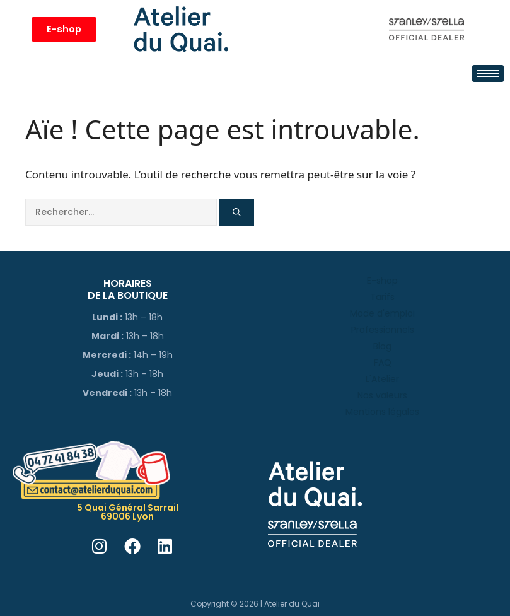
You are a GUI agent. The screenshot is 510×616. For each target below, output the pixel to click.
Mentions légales (382, 411)
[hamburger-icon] (488, 73)
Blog (382, 346)
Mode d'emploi (382, 313)
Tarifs (382, 297)
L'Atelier (382, 379)
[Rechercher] (236, 212)
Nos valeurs (382, 395)
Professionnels (382, 329)
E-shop (382, 280)
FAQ (382, 362)
